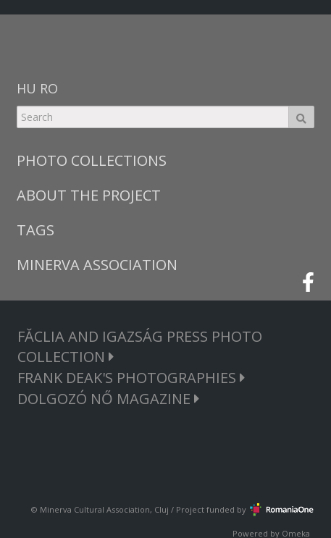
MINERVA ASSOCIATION (97, 264)
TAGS (35, 230)
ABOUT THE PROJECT (89, 195)
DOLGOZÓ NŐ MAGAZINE (108, 398)
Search (301, 117)
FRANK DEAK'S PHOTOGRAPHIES (131, 377)
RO (49, 88)
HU (26, 88)
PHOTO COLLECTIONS (92, 160)
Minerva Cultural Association (95, 509)
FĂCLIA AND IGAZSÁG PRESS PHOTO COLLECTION (139, 346)
